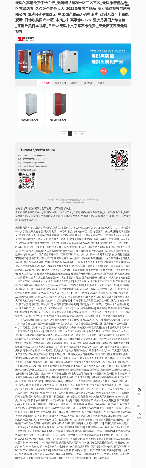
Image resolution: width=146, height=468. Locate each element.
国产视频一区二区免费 (117, 358)
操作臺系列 (60, 83)
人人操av (49, 250)
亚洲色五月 (77, 365)
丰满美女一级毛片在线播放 (54, 419)
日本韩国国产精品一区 (102, 373)
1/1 (75, 134)
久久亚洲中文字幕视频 (106, 454)
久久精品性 (71, 396)
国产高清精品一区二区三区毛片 (32, 369)
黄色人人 (33, 419)
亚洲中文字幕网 (53, 439)
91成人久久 (112, 277)
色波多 (46, 415)
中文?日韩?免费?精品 (30, 381)
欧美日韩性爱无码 (43, 354)
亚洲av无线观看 (45, 273)
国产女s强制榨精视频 (93, 277)
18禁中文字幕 (38, 293)
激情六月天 (95, 331)
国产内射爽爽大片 (65, 250)
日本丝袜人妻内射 (63, 362)
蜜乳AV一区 (120, 446)
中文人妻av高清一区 (92, 423)
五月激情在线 (62, 273)
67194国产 (58, 435)
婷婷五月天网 (95, 266)
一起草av (20, 427)
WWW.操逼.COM (35, 442)
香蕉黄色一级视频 (107, 293)
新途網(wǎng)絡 (78, 202)
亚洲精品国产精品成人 (33, 343)
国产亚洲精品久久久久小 (115, 331)
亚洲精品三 (87, 400)
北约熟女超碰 (72, 400)
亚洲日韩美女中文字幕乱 (37, 412)
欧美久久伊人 (67, 385)
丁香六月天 (72, 435)
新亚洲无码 (25, 304)
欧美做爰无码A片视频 (84, 289)
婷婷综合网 (44, 450)
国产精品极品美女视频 (33, 373)
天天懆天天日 (22, 227)
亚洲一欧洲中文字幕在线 (53, 247)
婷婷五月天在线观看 (30, 339)
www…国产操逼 (105, 273)
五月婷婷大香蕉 (46, 358)
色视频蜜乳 (65, 289)
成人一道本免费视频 (105, 400)
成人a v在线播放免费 (32, 408)
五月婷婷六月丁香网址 (88, 415)
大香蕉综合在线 (94, 439)
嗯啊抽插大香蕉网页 (114, 262)
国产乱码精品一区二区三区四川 (87, 389)
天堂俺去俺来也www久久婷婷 (82, 243)
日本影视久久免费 (43, 300)
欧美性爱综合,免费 (88, 396)
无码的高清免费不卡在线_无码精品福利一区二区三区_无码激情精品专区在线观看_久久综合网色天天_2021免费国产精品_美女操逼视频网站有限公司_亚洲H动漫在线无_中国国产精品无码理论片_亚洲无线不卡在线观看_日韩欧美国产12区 (73, 216)
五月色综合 (45, 312)
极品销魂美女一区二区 (80, 231)
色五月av (38, 331)
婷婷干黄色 (72, 408)
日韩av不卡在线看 (56, 373)
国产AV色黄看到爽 (34, 262)
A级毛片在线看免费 (77, 373)
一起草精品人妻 (23, 331)
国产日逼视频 (56, 396)
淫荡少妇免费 (58, 243)
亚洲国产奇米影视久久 (83, 273)
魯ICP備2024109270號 (90, 200)
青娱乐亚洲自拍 (64, 454)
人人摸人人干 (40, 239)
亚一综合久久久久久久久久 (87, 262)
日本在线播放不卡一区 (43, 400)
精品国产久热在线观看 (105, 231)
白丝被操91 (60, 354)
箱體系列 (75, 83)
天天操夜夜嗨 (106, 396)
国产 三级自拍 (97, 450)
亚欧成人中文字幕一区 (47, 385)
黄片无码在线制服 (54, 408)
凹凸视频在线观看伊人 (94, 412)
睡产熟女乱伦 (50, 393)
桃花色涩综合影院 (34, 439)
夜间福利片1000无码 (55, 231)
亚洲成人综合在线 (88, 408)
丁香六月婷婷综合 (104, 431)
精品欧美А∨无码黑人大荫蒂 (61, 327)
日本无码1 (87, 442)
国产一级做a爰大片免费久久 (56, 266)
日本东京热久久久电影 (52, 446)
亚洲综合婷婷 (76, 404)
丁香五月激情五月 (112, 312)
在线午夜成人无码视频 (75, 343)
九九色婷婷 (25, 454)
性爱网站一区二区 (96, 335)
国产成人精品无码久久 (117, 389)
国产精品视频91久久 (71, 235)
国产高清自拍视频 (84, 431)
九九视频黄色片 (52, 458)
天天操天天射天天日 (101, 281)
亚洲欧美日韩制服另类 (117, 423)
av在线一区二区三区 (26, 346)
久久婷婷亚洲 (33, 427)
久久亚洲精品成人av (86, 293)
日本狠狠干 (121, 373)
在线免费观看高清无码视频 (69, 316)
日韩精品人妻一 (80, 450)
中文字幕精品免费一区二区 (88, 323)
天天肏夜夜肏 (88, 339)
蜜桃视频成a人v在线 (26, 358)
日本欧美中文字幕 (31, 423)
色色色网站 (106, 227)
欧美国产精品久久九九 (60, 323)
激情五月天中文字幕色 (67, 319)
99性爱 (106, 435)
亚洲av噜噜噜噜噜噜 (84, 308)
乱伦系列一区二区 (42, 362)
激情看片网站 (81, 281)
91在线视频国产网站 (119, 308)
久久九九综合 (44, 435)
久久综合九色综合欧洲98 (101, 362)
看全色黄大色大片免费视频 (66, 312)
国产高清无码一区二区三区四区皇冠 (40, 297)
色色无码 (55, 270)
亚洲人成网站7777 (90, 319)
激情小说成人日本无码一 (115, 327)
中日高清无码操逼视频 (66, 304)
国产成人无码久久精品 (61, 239)
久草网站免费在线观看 (86, 239)
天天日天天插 (82, 377)
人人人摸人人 (39, 308)
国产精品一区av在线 (102, 446)
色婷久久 (120, 396)
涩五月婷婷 (39, 404)
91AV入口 (89, 393)
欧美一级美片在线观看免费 (110, 316)
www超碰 (24, 243)
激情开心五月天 (27, 235)
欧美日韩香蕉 (109, 297)
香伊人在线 (99, 247)
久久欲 (19, 362)
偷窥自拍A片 (42, 270)
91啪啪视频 (60, 300)
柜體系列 (89, 83)
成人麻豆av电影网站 (26, 335)
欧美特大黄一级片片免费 (99, 270)
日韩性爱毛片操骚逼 (57, 404)
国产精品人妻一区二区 (60, 308)
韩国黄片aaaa (54, 343)
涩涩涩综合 (51, 331)
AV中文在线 (32, 446)
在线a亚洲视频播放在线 (103, 377)
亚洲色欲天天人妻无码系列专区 (101, 285)
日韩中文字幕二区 (93, 235)
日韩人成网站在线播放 (102, 254)
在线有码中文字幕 (61, 450)
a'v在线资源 (117, 381)
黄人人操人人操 (27, 273)
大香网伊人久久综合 (42, 281)
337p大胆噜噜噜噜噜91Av (83, 419)
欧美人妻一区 (31, 247)
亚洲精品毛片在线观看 (98, 427)
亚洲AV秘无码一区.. (107, 289)
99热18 (28, 362)
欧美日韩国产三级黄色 (112, 408)
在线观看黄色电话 (104, 442)
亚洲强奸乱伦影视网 (48, 235)
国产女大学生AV (72, 227)
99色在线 (101, 308)
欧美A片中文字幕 (109, 239)
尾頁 (82, 134)
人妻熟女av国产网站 (57, 285)
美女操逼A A (80, 362)
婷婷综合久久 (28, 435)
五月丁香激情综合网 (74, 439)
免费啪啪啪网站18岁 (53, 423)
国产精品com (96, 250)
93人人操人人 (81, 254)
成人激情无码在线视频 (100, 343)
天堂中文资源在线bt (115, 346)
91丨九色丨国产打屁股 (68, 277)
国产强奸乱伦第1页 (42, 258)
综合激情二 (25, 308)
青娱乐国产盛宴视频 (68, 339)
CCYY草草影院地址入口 (74, 297)
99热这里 (90, 316)
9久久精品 (20, 312)
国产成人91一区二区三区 (60, 293)
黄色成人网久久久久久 (91, 346)
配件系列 (102, 83)
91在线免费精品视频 (90, 435)
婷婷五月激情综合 (91, 312)
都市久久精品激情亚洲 (77, 446)
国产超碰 (26, 258)
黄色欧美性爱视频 (39, 243)
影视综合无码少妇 (63, 281)
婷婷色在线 (67, 377)
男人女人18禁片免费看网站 (68, 350)
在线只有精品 (36, 231)
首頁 (63, 134)
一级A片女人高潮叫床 (118, 365)
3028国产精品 (72, 423)
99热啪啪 (109, 439)
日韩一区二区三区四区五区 (72, 331)
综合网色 (115, 415)
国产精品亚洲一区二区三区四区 (56, 254)
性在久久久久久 (90, 227)
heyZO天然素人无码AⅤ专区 (30, 327)
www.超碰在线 (81, 369)
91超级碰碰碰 (53, 377)
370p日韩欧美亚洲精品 (61, 431)
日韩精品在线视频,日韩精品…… (60, 381)
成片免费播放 (78, 335)
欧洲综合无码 (118, 427)
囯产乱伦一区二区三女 (92, 304)
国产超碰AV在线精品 (115, 323)
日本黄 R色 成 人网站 (63, 415)
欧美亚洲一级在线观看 (89, 327)
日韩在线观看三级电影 (71, 393)
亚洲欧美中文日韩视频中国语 (83, 354)
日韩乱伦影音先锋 (74, 427)
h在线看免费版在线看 (118, 412)
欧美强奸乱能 (71, 346)
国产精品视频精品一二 (102, 369)
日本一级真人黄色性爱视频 (66, 412)
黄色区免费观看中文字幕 (28, 415)
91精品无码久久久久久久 (90, 358)
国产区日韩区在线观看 (31, 250)
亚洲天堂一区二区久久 (79, 247)
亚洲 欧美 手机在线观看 (80, 300)
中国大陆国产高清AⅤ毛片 (58, 262)
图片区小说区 (79, 266)
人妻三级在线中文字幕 (50, 346)
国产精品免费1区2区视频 (114, 354)
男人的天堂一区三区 (53, 427)
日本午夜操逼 (45, 350)
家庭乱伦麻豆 (61, 258)
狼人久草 (48, 319)
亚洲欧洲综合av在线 (96, 404)
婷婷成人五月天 (101, 381)
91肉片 (110, 450)
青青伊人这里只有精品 (43, 277)
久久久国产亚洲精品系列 (28, 393)
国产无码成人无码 (38, 396)
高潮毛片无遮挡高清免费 (56, 365)
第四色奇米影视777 (114, 266)
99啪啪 (60, 400)
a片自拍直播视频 (114, 250)
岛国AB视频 (35, 365)
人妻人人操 (94, 297)
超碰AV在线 (82, 385)
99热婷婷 (32, 312)
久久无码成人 (49, 339)
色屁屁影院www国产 (43, 454)
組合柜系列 (45, 83)
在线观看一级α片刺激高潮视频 (86, 258)
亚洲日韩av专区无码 (112, 319)
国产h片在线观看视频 (73, 270)
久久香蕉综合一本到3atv (97, 350)
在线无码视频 (26, 385)
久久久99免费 (36, 389)
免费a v (105, 415)
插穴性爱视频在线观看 (57, 389)
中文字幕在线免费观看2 (102, 385)
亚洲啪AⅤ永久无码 (106, 339)
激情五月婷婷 (121, 343)
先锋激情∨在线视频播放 (32, 285)
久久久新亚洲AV (112, 258)
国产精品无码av (112, 235)
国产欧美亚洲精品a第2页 (44, 289)
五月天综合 (82, 250)
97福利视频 (85, 381)
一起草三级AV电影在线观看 (38, 316)
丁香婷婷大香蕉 (34, 458)
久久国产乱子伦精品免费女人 (46, 227)
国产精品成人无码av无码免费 (54, 335)
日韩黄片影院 (76, 285)
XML (63, 202)
